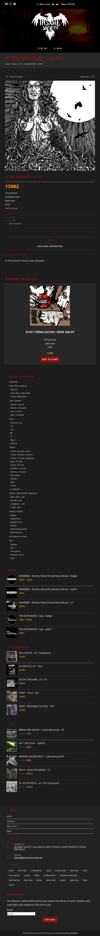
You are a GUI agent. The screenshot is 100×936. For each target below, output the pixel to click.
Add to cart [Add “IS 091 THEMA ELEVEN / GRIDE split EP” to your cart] (50, 359)
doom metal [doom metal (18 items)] (36, 871)
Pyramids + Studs (17, 555)
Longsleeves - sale (17, 504)
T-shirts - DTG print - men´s (20, 451)
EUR (73, 4)
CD (11, 426)
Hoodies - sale (16, 500)
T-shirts (13, 486)
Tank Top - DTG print (18, 472)
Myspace (40, 260)
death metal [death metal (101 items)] (14, 880)
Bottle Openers (16, 532)
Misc (11, 541)
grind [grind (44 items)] (36, 875)
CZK (69, 4)
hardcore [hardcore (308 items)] (74, 880)
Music (11, 419)
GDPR (9, 816)
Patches (13, 526)
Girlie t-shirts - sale (17, 497)
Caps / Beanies (15, 401)
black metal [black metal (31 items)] (14, 875)
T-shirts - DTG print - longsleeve (22, 458)
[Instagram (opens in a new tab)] (11, 4)
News (9, 831)
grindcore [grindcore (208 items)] (51, 880)
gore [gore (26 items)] (85, 871)
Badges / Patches (16, 511)
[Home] (7, 64)
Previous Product (16, 77)
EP (14, 221)
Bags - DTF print (16, 462)
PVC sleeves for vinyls (18, 537)
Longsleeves (15, 489)
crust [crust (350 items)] (11, 885)
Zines (12, 558)
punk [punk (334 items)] (85, 880)
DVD (12, 430)
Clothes (12, 447)
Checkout (11, 821)
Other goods (15, 551)
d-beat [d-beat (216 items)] (63, 880)
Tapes (12, 440)
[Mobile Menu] (58, 48)
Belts (12, 548)
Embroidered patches (18, 529)
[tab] (50, 240)
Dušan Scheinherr (71, 933)
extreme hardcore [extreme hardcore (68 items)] (68, 875)
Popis (50, 240)
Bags (12, 482)
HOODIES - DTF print (18, 468)
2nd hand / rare (16, 423)
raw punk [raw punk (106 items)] (28, 880)
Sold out (13, 443)
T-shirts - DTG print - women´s (21, 455)
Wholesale (48, 328)
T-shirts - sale (15, 507)
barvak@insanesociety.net (28, 857)
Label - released (15, 224)
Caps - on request (17, 415)
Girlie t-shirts (15, 475)
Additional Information (50, 246)
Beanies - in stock (17, 405)
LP (11, 437)
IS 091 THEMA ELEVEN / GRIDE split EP (50, 332)
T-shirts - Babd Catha (18, 397)
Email (10, 909)
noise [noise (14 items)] (11, 871)
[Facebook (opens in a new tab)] (7, 4)
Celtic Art (13, 390)
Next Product (85, 77)
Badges (13, 515)
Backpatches (15, 519)
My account (12, 826)
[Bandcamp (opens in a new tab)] (15, 4)
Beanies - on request (18, 408)
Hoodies (13, 479)
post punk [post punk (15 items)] (22, 871)
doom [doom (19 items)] (48, 871)
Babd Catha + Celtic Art (18, 386)
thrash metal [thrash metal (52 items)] (50, 875)
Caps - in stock (16, 411)
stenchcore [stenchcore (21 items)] (60, 871)
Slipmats (13, 544)
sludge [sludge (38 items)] (27, 875)
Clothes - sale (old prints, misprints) (23, 493)
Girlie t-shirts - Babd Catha (20, 393)
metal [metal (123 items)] (39, 880)
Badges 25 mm (16, 522)
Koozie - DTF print (17, 465)
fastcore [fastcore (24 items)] (74, 871)
